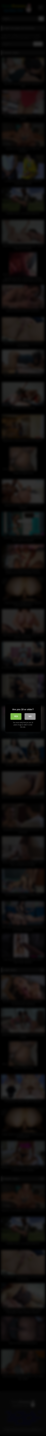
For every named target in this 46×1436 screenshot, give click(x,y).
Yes (16, 716)
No (30, 716)
